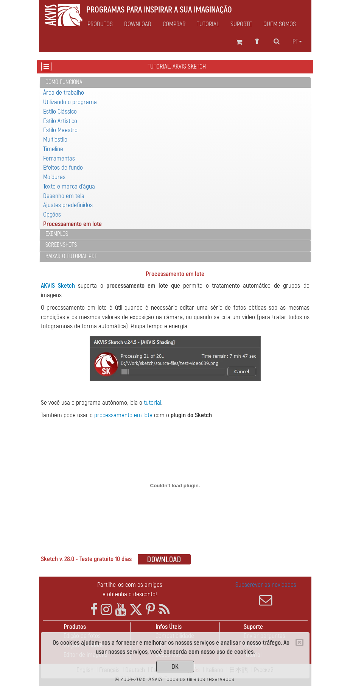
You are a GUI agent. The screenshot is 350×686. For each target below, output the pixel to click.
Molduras (54, 177)
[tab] (175, 82)
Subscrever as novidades (266, 593)
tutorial (152, 403)
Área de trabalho (63, 93)
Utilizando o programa (70, 102)
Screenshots (61, 245)
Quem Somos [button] (279, 24)
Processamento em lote (72, 224)
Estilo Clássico (60, 111)
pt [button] (297, 41)
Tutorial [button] (208, 24)
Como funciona (63, 82)
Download (137, 24)
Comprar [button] (174, 24)
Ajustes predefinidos (68, 205)
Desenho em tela (63, 196)
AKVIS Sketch (58, 286)
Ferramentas (59, 158)
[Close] (299, 642)
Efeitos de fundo (63, 168)
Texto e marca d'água (69, 186)
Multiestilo (55, 139)
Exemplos (56, 234)
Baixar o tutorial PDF (71, 256)
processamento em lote (123, 415)
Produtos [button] (100, 24)
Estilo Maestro (60, 130)
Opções (52, 214)
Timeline (53, 149)
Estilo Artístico (60, 121)
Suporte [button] (241, 24)
